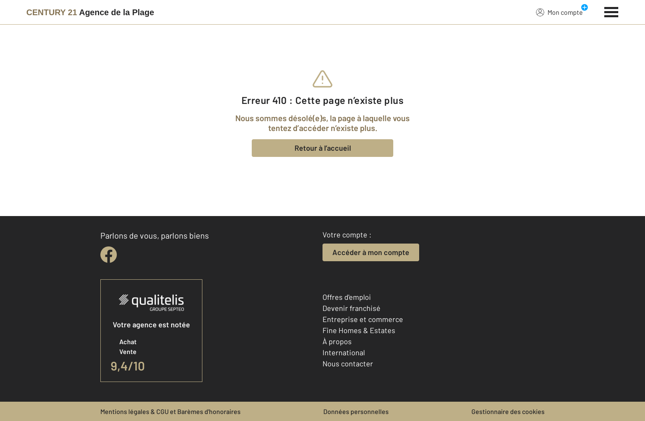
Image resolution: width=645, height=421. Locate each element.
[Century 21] (90, 12)
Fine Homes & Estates (358, 330)
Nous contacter (347, 363)
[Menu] (611, 11)
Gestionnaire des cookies (508, 411)
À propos (337, 341)
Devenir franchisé (351, 308)
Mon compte (559, 11)
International (343, 352)
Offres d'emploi (346, 296)
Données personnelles (356, 411)
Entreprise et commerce (362, 319)
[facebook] (108, 254)
